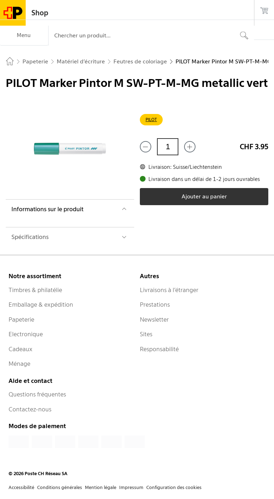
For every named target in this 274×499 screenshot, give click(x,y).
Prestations (155, 304)
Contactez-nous (30, 409)
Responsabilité (159, 349)
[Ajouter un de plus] (190, 146)
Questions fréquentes (37, 394)
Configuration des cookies (174, 487)
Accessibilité (21, 487)
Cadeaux (20, 349)
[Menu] (24, 36)
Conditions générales (59, 487)
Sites (146, 334)
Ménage (19, 363)
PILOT (151, 119)
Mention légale (100, 487)
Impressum (131, 487)
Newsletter (154, 319)
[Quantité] (167, 146)
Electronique (26, 334)
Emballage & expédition (41, 304)
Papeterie (21, 319)
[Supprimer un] (145, 146)
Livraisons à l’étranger (169, 289)
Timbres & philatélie (35, 289)
